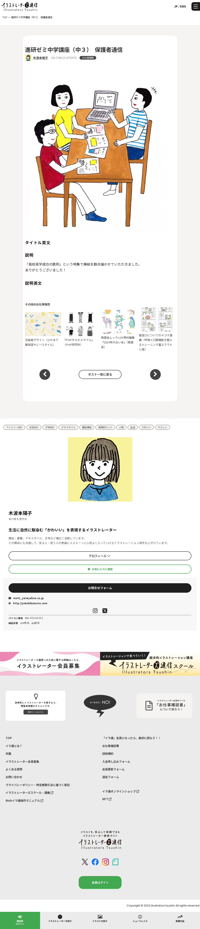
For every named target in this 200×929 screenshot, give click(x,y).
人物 (121, 427)
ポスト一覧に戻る (100, 374)
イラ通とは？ (14, 746)
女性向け (34, 427)
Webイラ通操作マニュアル (24, 800)
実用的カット (105, 427)
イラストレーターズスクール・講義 (29, 793)
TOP (9, 738)
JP (176, 6)
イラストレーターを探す (60, 918)
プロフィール (99, 556)
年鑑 (8, 754)
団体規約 (107, 754)
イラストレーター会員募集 (22, 761)
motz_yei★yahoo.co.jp (26, 598)
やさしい (162, 427)
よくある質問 (14, 769)
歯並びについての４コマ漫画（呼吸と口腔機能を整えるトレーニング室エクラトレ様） (157, 329)
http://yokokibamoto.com (28, 603)
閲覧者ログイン (20, 919)
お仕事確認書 (110, 746)
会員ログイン (100, 882)
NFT (106, 799)
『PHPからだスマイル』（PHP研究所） (81, 329)
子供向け (50, 427)
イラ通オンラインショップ (120, 791)
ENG (183, 6)
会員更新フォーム (113, 769)
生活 (132, 427)
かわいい (146, 427)
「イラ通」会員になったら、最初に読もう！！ (131, 738)
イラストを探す (99, 918)
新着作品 (180, 918)
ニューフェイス (140, 918)
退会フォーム (110, 777)
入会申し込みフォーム (116, 761)
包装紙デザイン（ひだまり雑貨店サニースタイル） (43, 329)
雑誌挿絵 (87, 427)
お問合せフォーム (100, 588)
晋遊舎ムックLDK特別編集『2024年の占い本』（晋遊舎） (119, 329)
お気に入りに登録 (99, 569)
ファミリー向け (14, 427)
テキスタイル (68, 427)
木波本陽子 (40, 58)
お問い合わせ (14, 777)
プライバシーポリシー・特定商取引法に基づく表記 (38, 785)
